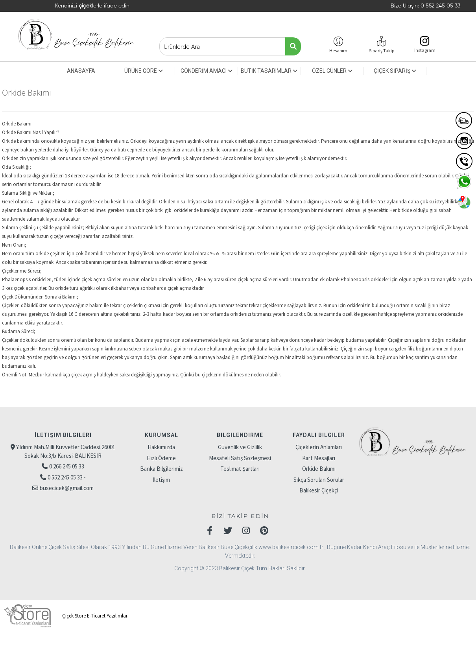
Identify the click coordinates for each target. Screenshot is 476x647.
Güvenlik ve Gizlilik (240, 447)
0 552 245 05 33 (440, 6)
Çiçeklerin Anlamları (318, 447)
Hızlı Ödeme (161, 458)
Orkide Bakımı (319, 468)
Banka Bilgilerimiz (161, 468)
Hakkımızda (161, 447)
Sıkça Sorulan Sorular (318, 479)
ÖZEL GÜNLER (332, 71)
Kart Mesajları (318, 458)
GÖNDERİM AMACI (206, 71)
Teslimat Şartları (240, 468)
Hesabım (338, 50)
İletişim (161, 479)
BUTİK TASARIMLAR (269, 71)
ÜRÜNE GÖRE (143, 71)
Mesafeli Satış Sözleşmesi (240, 458)
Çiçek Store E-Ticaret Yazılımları (65, 615)
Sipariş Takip (381, 50)
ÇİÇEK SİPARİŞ (395, 71)
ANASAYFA (81, 71)
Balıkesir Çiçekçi (318, 490)
